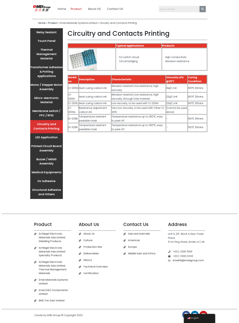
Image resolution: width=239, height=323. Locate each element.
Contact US (115, 9)
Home (62, 9)
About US (94, 9)
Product (76, 9)
